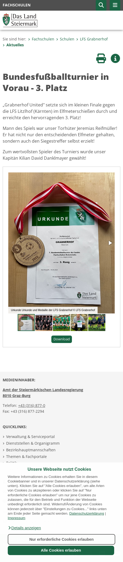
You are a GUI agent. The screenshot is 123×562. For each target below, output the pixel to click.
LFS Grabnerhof (92, 39)
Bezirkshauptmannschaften (31, 449)
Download (61, 339)
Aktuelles (13, 44)
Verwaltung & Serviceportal (30, 436)
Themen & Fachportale (26, 456)
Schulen (65, 39)
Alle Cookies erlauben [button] (61, 550)
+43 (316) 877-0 (31, 405)
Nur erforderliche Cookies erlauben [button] (61, 539)
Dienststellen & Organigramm (33, 443)
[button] (24, 528)
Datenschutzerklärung (86, 513)
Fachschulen (41, 39)
